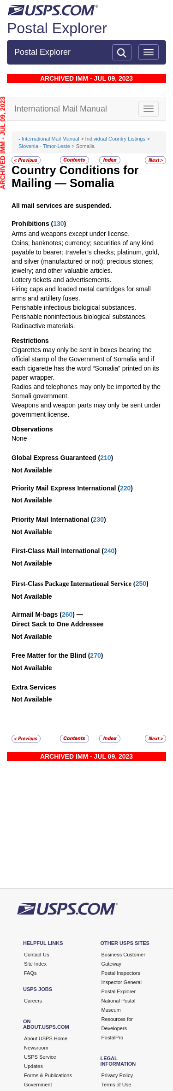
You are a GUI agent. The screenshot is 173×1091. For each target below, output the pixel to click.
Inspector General (121, 982)
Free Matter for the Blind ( (51, 655)
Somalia (92, 183)
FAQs (30, 973)
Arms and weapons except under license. (71, 233)
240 (109, 550)
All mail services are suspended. (61, 205)
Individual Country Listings (115, 139)
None (19, 438)
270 (95, 655)
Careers (33, 1000)
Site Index (35, 964)
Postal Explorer (57, 28)
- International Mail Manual (48, 139)
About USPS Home (45, 1038)
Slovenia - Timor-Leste (44, 146)
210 (105, 457)
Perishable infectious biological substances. (74, 307)
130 (58, 223)
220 (125, 488)
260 (67, 614)
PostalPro (112, 1037)
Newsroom (36, 1047)
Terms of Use (116, 1084)
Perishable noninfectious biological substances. (79, 316)
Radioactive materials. (43, 326)
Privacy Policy (117, 1075)
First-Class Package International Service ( (74, 583)
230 (98, 519)
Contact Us (36, 954)
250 (141, 583)
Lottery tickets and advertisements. (61, 279)
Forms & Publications (48, 1075)
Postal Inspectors (120, 973)
